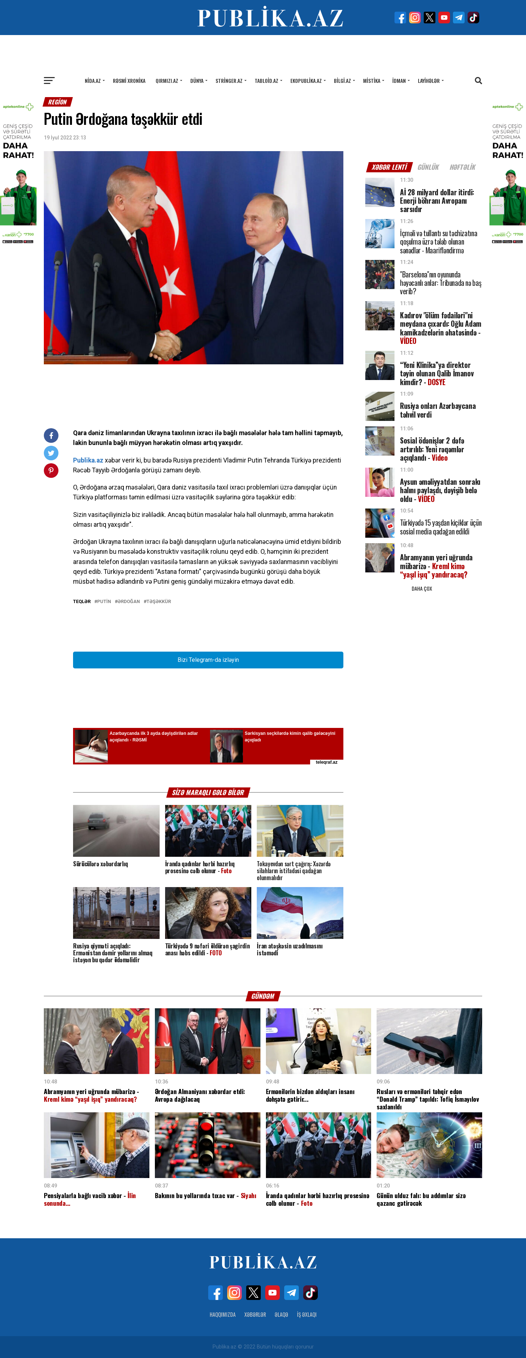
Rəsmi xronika (129, 80)
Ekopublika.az (306, 80)
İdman (399, 80)
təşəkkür (158, 601)
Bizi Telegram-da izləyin (208, 659)
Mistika (371, 80)
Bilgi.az (342, 80)
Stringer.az (229, 80)
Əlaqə (281, 1314)
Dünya (196, 80)
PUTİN (104, 601)
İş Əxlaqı (307, 1314)
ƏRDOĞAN (129, 601)
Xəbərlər (255, 1314)
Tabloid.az (266, 80)
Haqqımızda (223, 1314)
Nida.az (93, 80)
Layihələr (429, 80)
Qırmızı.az (167, 80)
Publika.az (88, 460)
